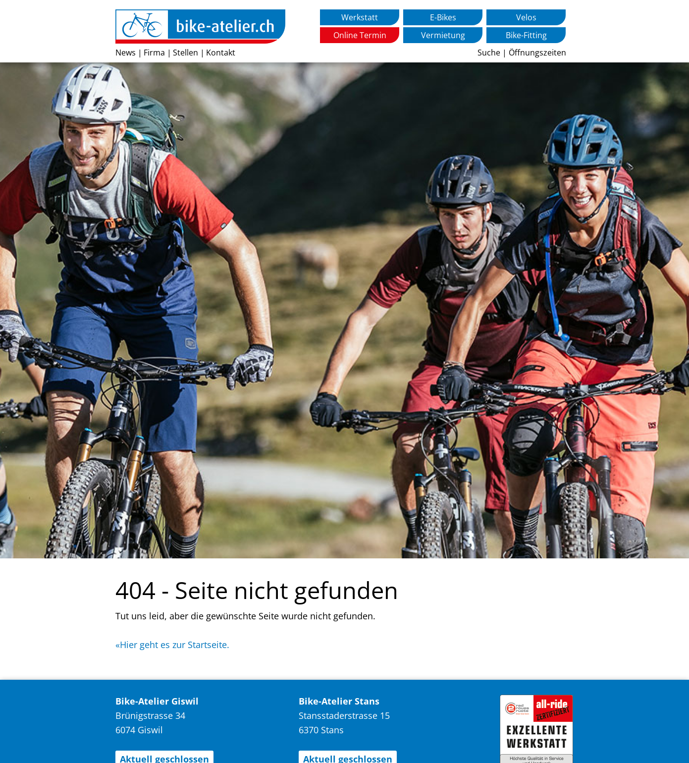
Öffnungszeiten (537, 52)
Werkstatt (359, 17)
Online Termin (359, 35)
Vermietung (443, 35)
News (125, 52)
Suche (488, 52)
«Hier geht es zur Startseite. (172, 645)
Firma (154, 52)
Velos (526, 17)
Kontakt (220, 52)
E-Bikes (443, 17)
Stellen (185, 52)
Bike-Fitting (526, 35)
